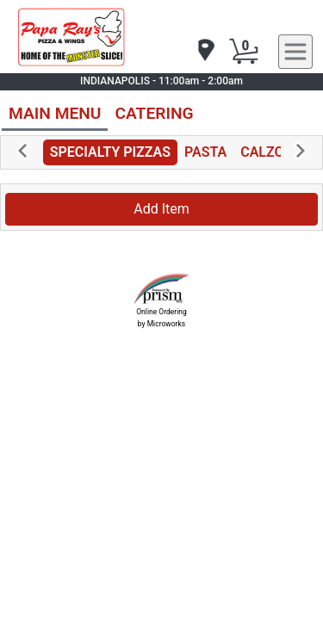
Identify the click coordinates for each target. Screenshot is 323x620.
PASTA (205, 152)
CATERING (154, 113)
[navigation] (205, 51)
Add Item (161, 209)
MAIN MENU (55, 113)
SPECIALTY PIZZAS (110, 152)
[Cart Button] (244, 51)
